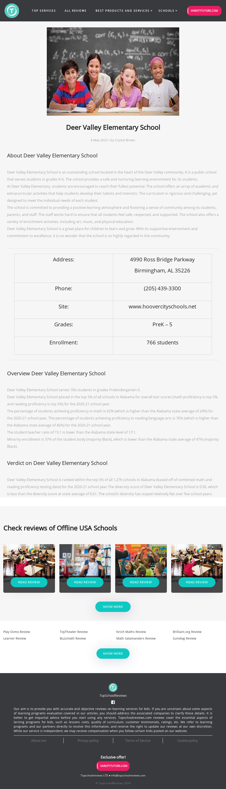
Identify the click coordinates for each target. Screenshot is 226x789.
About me (38, 740)
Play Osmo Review (16, 632)
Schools (166, 11)
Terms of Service (138, 740)
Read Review (29, 582)
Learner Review (14, 638)
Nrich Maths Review (131, 632)
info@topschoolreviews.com (128, 775)
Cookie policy (187, 740)
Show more (113, 606)
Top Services (44, 11)
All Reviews (76, 11)
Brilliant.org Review (187, 632)
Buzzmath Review (73, 638)
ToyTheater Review (74, 632)
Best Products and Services (123, 11)
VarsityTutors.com (204, 11)
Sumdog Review (184, 638)
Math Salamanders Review (136, 638)
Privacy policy (88, 740)
